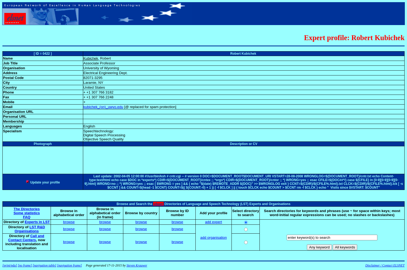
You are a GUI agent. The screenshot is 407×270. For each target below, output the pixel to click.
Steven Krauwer (137, 265)
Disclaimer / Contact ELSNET (385, 265)
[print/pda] (9, 265)
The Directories (27, 209)
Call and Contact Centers (26, 238)
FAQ (26, 217)
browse (69, 222)
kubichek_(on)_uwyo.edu (103, 107)
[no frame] (25, 265)
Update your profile (43, 182)
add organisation (213, 238)
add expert (213, 222)
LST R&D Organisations (30, 229)
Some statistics (26, 213)
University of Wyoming (101, 68)
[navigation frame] (69, 265)
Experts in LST (37, 222)
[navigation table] (44, 265)
